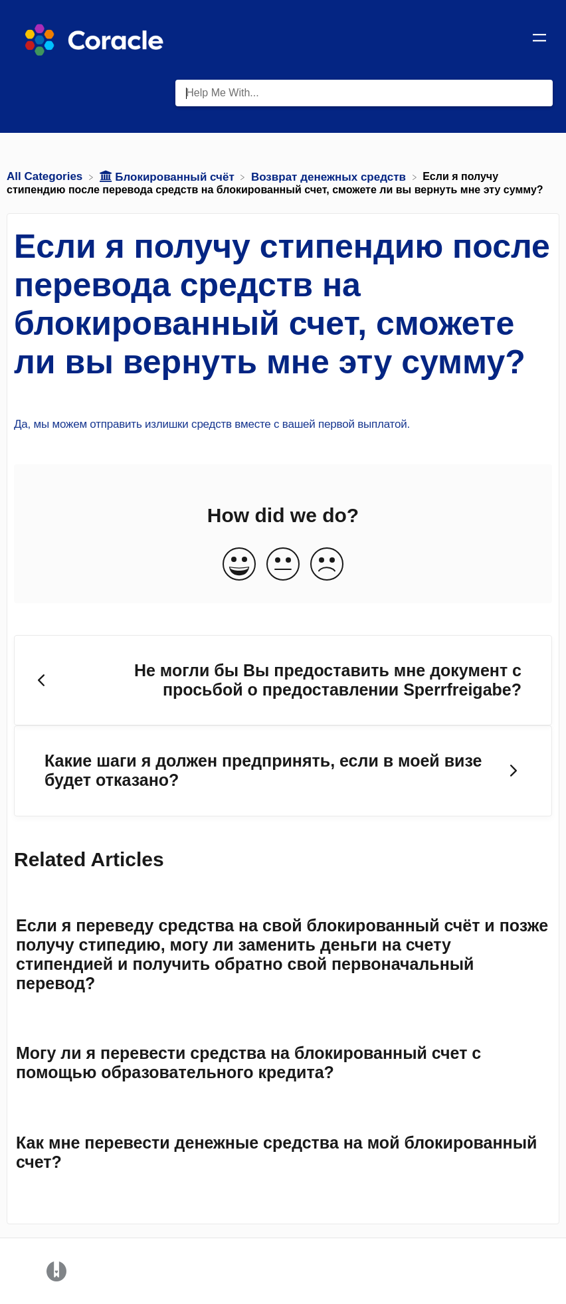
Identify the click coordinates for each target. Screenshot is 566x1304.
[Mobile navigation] (539, 40)
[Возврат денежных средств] (330, 176)
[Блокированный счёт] (169, 176)
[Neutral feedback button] (283, 565)
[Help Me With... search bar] (364, 93)
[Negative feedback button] (326, 565)
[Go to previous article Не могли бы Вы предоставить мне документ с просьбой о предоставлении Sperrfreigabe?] (283, 680)
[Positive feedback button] (239, 565)
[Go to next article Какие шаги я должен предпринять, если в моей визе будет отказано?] (283, 770)
